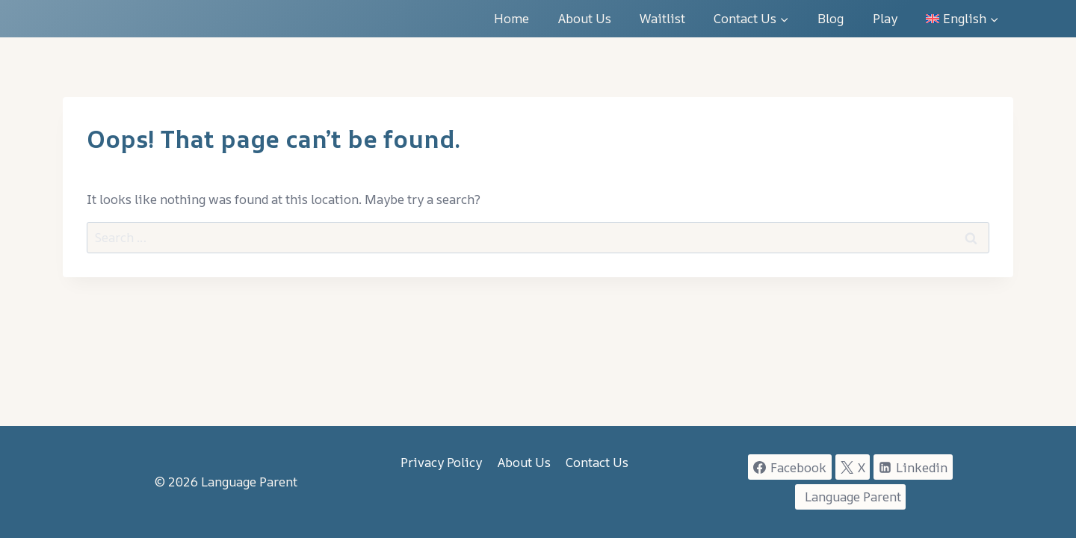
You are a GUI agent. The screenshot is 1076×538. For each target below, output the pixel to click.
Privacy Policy (441, 462)
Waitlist (662, 18)
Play (885, 18)
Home (511, 18)
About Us (584, 18)
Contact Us (597, 462)
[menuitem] (962, 19)
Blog (830, 18)
